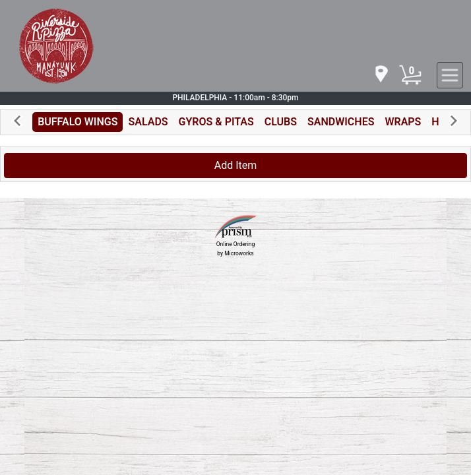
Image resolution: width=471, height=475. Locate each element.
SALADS (148, 121)
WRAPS (403, 121)
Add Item (235, 165)
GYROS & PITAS (216, 121)
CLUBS (281, 121)
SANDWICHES (340, 121)
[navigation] (380, 75)
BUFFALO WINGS (77, 121)
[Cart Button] (410, 75)
